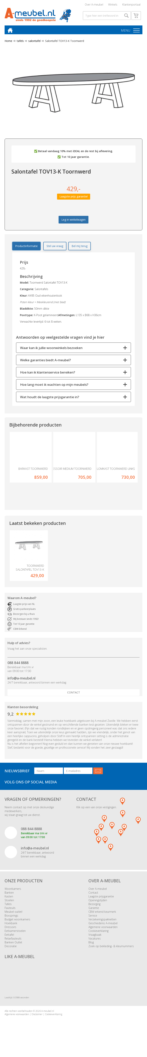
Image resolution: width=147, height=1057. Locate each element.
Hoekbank (11, 925)
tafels (18, 42)
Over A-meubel (94, 5)
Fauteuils (10, 909)
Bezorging (94, 906)
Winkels (112, 5)
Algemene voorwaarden (103, 929)
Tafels (8, 906)
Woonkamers (13, 890)
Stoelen (9, 902)
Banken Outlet (13, 944)
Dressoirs (10, 929)
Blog (91, 944)
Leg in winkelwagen (73, 221)
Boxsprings (11, 917)
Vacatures (94, 940)
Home (8, 42)
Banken (9, 894)
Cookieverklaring (98, 932)
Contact (73, 694)
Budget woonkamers (17, 921)
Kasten (9, 898)
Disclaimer (37, 1016)
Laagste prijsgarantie (101, 898)
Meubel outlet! (13, 913)
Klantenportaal (131, 5)
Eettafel (9, 936)
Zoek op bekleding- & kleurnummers (111, 948)
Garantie (93, 909)
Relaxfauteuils (13, 940)
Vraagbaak (94, 936)
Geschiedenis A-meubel (103, 925)
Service (92, 917)
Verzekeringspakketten (102, 921)
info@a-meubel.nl (21, 680)
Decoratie (11, 948)
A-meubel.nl (47, 1012)
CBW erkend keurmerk (102, 913)
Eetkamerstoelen (15, 932)
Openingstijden (97, 902)
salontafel (32, 42)
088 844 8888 (18, 664)
